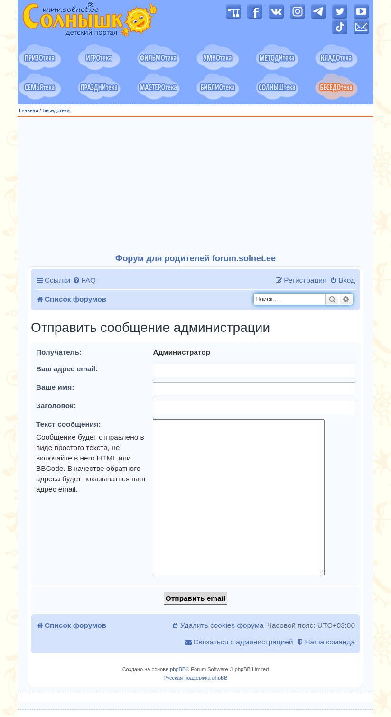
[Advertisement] (195, 185)
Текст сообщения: (68, 424)
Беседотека (55, 110)
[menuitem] (84, 280)
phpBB (178, 669)
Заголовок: (56, 406)
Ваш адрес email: (67, 369)
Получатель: (59, 352)
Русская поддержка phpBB (195, 677)
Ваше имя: (55, 387)
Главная (28, 110)
